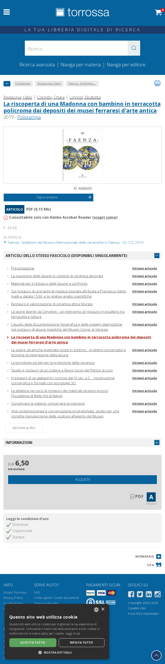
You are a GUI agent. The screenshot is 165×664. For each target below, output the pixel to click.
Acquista (82, 479)
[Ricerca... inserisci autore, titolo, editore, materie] (82, 48)
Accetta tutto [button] (32, 643)
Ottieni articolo (144, 268)
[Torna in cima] (156, 655)
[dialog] (57, 631)
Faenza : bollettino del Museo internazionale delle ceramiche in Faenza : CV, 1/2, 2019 (73, 242)
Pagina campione (64, 197)
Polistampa (29, 117)
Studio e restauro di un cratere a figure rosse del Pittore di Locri (62, 370)
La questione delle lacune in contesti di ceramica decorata (57, 275)
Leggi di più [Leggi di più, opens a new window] (73, 633)
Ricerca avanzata (37, 64)
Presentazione (22, 268)
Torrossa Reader (46, 603)
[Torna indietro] (6, 83)
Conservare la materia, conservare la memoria (47, 403)
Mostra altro (24, 428)
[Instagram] (158, 595)
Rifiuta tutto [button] (81, 643)
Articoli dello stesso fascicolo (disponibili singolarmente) (66, 255)
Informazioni (19, 442)
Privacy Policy (13, 598)
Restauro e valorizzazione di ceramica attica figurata (52, 304)
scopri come (105, 217)
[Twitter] (140, 595)
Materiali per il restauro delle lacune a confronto (49, 283)
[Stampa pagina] (157, 83)
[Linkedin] (149, 595)
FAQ (37, 592)
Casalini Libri (137, 608)
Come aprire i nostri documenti (56, 598)
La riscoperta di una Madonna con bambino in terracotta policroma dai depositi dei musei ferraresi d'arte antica (82, 107)
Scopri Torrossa (14, 592)
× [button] (102, 609)
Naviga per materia (81, 64)
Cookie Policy (13, 603)
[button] (134, 48)
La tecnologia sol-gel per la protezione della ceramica (52, 362)
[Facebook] (131, 595)
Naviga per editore (126, 64)
